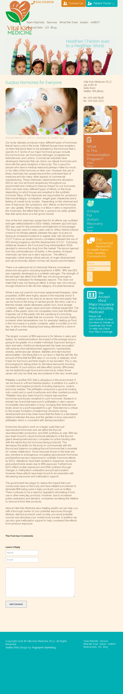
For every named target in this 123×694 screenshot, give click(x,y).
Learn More (90, 164)
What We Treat (68, 22)
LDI (47, 27)
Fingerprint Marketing (44, 647)
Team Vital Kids (35, 22)
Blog (54, 27)
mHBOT (95, 22)
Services (52, 22)
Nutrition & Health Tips (50, 137)
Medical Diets (34, 27)
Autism (84, 22)
